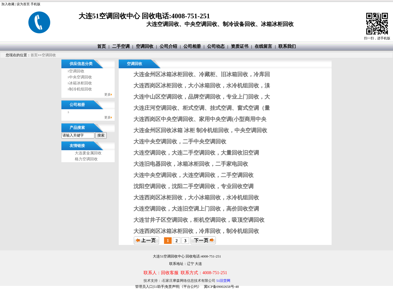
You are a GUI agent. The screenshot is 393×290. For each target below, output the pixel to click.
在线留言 (263, 46)
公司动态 (216, 46)
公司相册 (192, 46)
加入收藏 (7, 4)
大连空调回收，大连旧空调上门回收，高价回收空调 (196, 209)
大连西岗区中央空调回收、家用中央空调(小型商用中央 (199, 119)
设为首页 (23, 4)
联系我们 (287, 46)
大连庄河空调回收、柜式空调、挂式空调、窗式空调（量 (201, 108)
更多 (107, 94)
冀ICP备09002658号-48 (221, 287)
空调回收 (144, 46)
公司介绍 (168, 46)
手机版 (35, 4)
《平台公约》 (190, 287)
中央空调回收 (80, 77)
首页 (101, 46)
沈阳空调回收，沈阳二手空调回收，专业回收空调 (193, 186)
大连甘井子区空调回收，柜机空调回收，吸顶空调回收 (198, 220)
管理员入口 (144, 287)
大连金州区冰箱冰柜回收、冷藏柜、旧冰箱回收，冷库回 (201, 74)
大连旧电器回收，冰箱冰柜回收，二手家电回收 (190, 164)
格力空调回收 (86, 159)
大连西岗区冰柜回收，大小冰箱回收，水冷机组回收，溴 (201, 85)
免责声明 (172, 287)
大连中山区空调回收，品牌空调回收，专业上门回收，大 (201, 97)
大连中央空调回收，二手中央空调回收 (179, 141)
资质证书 (239, 46)
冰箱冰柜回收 (80, 83)
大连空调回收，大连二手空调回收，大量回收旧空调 (196, 153)
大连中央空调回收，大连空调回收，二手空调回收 (193, 175)
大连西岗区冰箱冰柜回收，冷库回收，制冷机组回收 (196, 231)
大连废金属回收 (88, 153)
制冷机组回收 (80, 89)
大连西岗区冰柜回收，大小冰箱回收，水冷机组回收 (196, 197)
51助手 (159, 287)
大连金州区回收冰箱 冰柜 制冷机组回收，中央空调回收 (200, 130)
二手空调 (121, 46)
